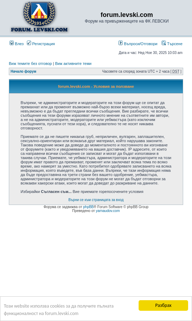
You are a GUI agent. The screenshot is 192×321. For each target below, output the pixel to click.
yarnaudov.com (108, 211)
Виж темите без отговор (30, 63)
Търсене (172, 44)
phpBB (88, 207)
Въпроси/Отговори (137, 44)
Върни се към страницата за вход (96, 200)
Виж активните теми (73, 63)
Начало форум (23, 71)
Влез (17, 44)
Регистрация (41, 44)
